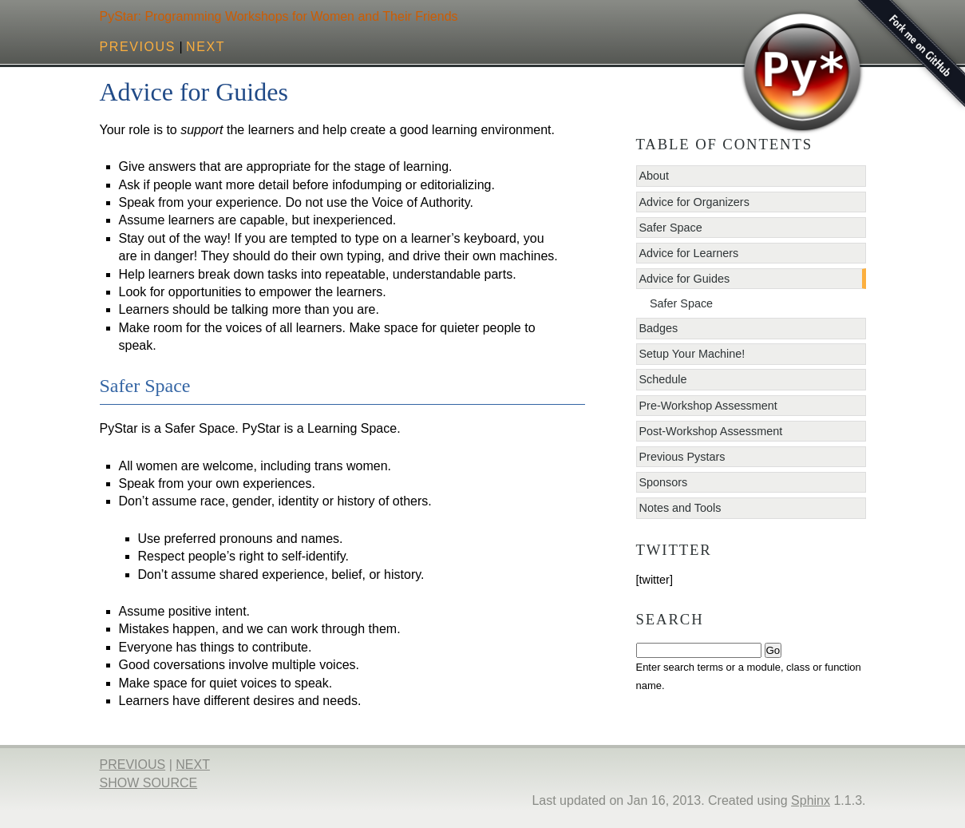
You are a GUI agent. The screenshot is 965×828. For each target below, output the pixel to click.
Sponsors (663, 482)
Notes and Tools (680, 507)
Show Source (149, 783)
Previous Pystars (682, 456)
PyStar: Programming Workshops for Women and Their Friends (279, 16)
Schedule (663, 379)
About (654, 175)
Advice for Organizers (694, 202)
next (205, 46)
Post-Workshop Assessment (711, 431)
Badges (658, 328)
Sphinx (810, 800)
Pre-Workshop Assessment (708, 405)
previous (138, 46)
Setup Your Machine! (692, 353)
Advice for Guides (684, 278)
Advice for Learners (689, 253)
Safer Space (670, 227)
